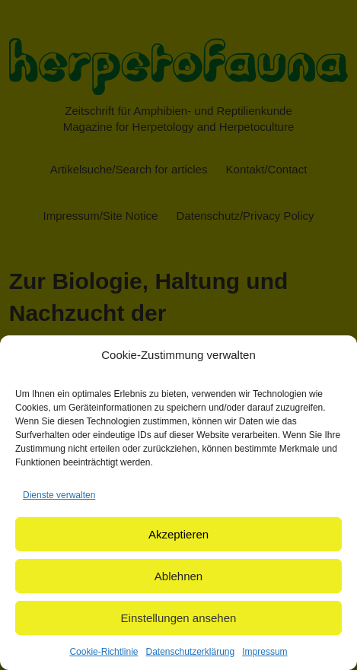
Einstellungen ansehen (179, 617)
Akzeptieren (178, 534)
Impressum (264, 651)
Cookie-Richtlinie (103, 651)
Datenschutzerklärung (189, 651)
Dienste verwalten (59, 495)
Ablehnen (178, 576)
